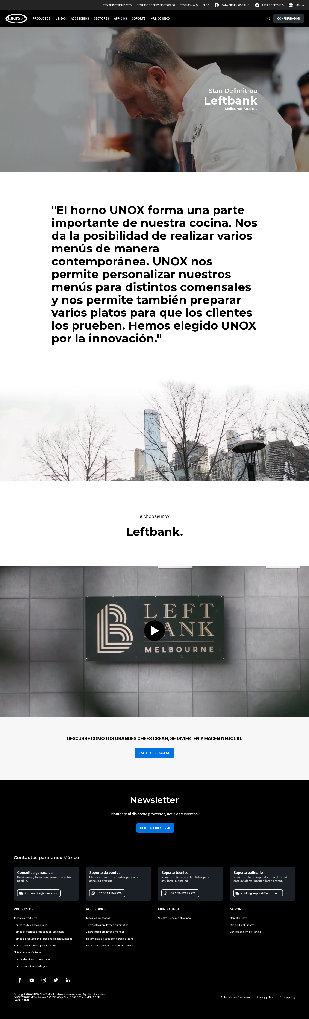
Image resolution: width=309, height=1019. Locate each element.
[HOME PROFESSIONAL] (17, 18)
